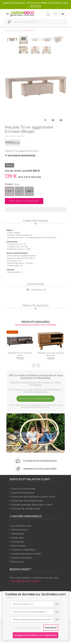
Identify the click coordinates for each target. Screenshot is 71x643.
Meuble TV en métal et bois (20, 354)
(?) (32, 604)
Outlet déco (17, 537)
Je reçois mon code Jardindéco (35, 398)
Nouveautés (17, 541)
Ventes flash (17, 533)
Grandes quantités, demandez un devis (31, 504)
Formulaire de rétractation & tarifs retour (33, 496)
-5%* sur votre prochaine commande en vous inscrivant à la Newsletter (35, 376)
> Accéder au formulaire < (25, 581)
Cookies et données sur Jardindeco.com (35, 594)
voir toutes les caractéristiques (20, 155)
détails (11, 597)
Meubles (9, 30)
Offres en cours (19, 529)
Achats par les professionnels (26, 500)
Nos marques (18, 545)
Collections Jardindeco (23, 549)
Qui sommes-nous (21, 525)
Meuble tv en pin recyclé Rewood (50, 354)
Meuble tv (30, 30)
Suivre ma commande (23, 488)
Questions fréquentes (22, 492)
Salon (19, 30)
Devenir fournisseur (21, 557)
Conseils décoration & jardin (26, 553)
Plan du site (17, 561)
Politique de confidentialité (25, 508)
